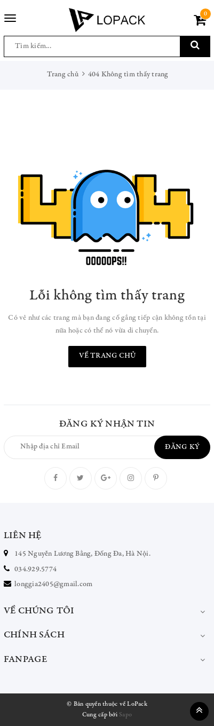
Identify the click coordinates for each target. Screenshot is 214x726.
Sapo (125, 715)
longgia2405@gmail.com (53, 584)
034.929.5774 (35, 569)
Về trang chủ (107, 356)
